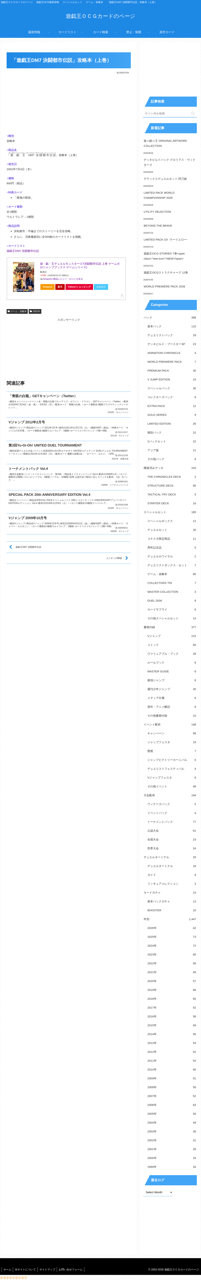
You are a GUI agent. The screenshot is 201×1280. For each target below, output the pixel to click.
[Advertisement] (69, 103)
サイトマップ (48, 1269)
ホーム (8, 1269)
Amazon (47, 286)
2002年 (35, 311)
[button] (193, 113)
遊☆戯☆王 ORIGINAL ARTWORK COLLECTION (165, 143)
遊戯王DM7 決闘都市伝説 (23, 250)
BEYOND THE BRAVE (158, 225)
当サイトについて (26, 1269)
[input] (170, 113)
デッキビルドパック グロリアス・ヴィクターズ (169, 162)
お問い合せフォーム (72, 1269)
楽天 (60, 286)
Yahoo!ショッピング (80, 287)
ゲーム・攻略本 (17, 311)
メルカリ (101, 286)
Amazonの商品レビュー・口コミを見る (63, 279)
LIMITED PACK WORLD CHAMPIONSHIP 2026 (159, 195)
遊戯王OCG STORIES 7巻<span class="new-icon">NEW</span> (164, 256)
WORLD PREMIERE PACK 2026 (164, 286)
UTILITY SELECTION (157, 211)
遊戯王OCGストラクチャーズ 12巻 (166, 272)
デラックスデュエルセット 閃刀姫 (165, 178)
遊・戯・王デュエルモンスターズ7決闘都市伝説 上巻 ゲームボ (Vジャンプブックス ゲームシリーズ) (80, 265)
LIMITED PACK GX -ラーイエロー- (166, 239)
